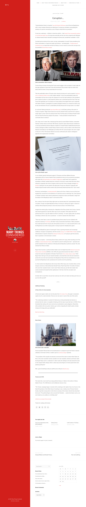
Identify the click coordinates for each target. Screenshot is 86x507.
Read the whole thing (40, 316)
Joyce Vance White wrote (56, 111)
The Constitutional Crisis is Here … (42, 479)
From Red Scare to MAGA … (41, 481)
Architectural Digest (63, 356)
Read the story (66, 372)
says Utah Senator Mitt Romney (60, 25)
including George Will (53, 193)
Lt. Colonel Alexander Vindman (46, 243)
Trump (62, 13)
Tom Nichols (48, 223)
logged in (43, 445)
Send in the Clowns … (39, 484)
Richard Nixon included (49, 49)
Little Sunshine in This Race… (72, 428)
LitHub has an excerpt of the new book (44, 403)
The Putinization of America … (41, 488)
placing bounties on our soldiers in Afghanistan (54, 181)
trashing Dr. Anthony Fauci (63, 235)
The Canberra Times (64, 298)
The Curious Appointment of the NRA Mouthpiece (42, 428)
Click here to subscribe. (15, 500)
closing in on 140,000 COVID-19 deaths (70, 233)
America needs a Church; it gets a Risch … (44, 486)
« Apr (60, 490)
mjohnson (64, 21)
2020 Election (56, 13)
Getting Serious (55, 427)
